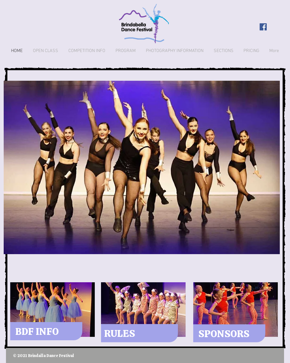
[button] (142, 167)
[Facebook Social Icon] (263, 26)
